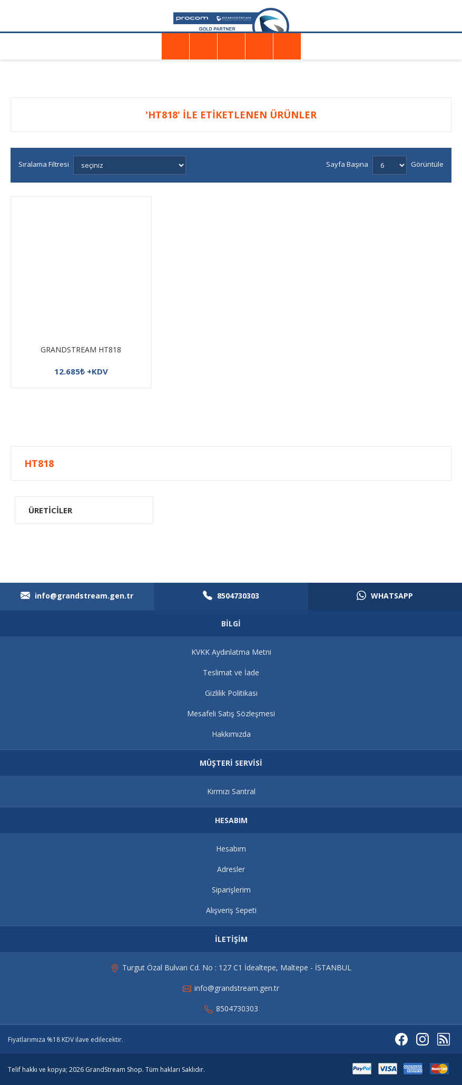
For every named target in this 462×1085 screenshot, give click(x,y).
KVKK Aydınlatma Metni (231, 652)
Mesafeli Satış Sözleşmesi (231, 713)
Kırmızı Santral (231, 791)
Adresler (231, 869)
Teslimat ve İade (231, 672)
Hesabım (231, 849)
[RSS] (443, 1039)
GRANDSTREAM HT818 (81, 349)
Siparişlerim (231, 890)
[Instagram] (422, 1039)
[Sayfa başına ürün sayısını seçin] (389, 165)
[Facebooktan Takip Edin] (401, 1039)
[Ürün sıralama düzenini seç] (129, 165)
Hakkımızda (231, 734)
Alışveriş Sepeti (231, 910)
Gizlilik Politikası (231, 693)
